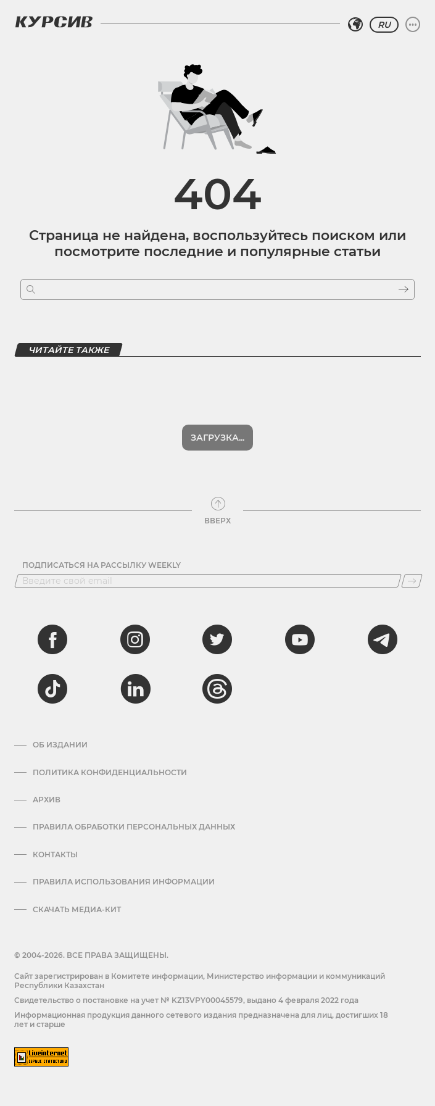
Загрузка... (217, 437)
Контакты (55, 854)
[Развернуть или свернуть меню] (413, 25)
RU (384, 24)
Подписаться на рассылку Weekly (101, 565)
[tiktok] (52, 689)
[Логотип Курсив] (53, 21)
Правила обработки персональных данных (134, 827)
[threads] (217, 689)
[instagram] (135, 639)
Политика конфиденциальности (110, 772)
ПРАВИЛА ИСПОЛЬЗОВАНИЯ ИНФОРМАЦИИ (124, 882)
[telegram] (382, 639)
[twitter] (217, 639)
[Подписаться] (412, 581)
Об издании (60, 745)
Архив (46, 800)
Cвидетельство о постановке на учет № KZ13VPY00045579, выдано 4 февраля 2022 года (186, 1000)
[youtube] (300, 639)
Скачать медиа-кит (77, 909)
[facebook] (52, 639)
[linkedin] (135, 689)
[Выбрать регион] (355, 25)
